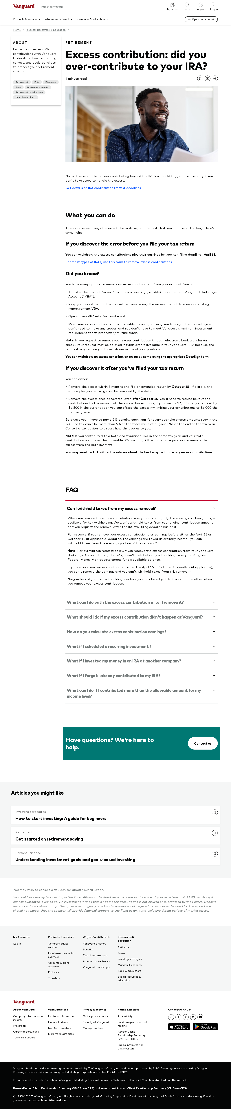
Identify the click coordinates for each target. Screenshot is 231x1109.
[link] (200, 78)
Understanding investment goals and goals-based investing (75, 859)
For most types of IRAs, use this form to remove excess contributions (118, 262)
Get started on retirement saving (49, 839)
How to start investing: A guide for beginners (61, 818)
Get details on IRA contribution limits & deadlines (103, 188)
